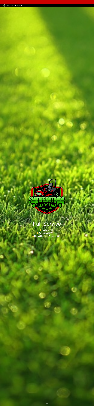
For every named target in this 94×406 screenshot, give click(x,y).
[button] (92, 5)
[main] (47, 229)
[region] (47, 2)
